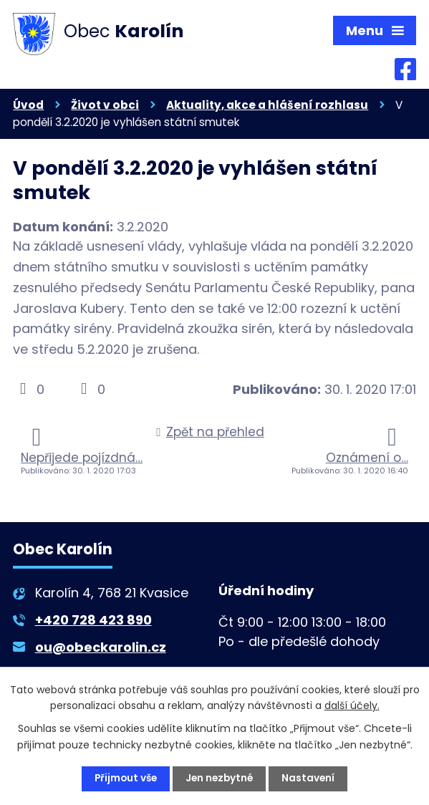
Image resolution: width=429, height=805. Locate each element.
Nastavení (311, 778)
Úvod (28, 106)
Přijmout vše (124, 778)
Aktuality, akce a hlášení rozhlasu (267, 106)
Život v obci (105, 106)
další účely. (352, 705)
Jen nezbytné (220, 778)
